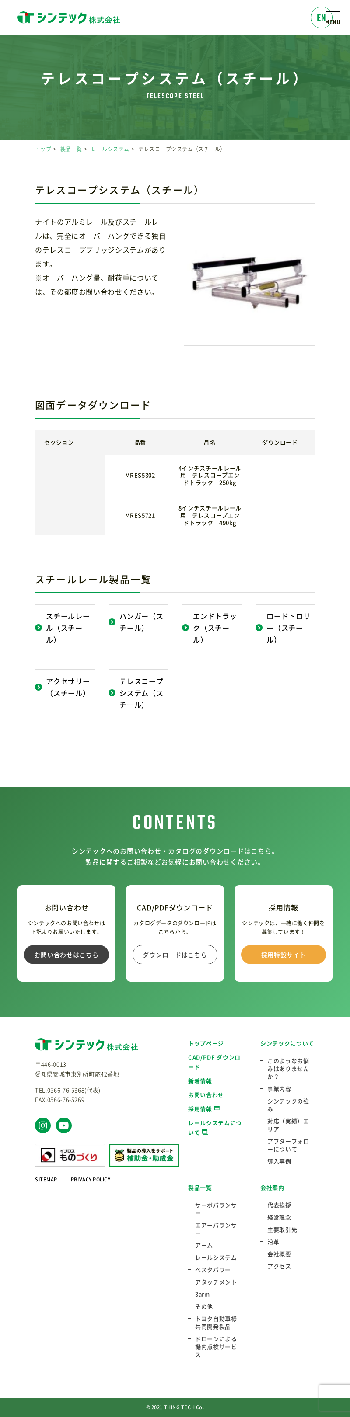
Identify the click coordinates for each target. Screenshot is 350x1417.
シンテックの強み (288, 1105)
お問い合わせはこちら (66, 954)
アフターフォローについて (288, 1145)
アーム (204, 1245)
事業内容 (279, 1089)
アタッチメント (216, 1282)
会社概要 (279, 1254)
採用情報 (200, 1108)
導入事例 (279, 1161)
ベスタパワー (213, 1270)
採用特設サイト (283, 954)
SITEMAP (46, 1179)
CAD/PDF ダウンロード (214, 1062)
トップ (43, 149)
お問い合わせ (206, 1095)
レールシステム (110, 149)
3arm (202, 1294)
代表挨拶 (279, 1205)
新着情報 (200, 1081)
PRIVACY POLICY (91, 1179)
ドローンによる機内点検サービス (216, 1346)
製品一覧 (71, 149)
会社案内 (272, 1187)
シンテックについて (287, 1043)
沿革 (273, 1242)
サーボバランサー (216, 1209)
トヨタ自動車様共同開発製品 (216, 1322)
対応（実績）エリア (288, 1125)
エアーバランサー (216, 1229)
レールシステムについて (215, 1127)
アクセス (279, 1266)
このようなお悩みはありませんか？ (288, 1068)
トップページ (206, 1043)
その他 (204, 1306)
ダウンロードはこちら (175, 954)
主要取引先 (282, 1229)
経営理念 (279, 1217)
